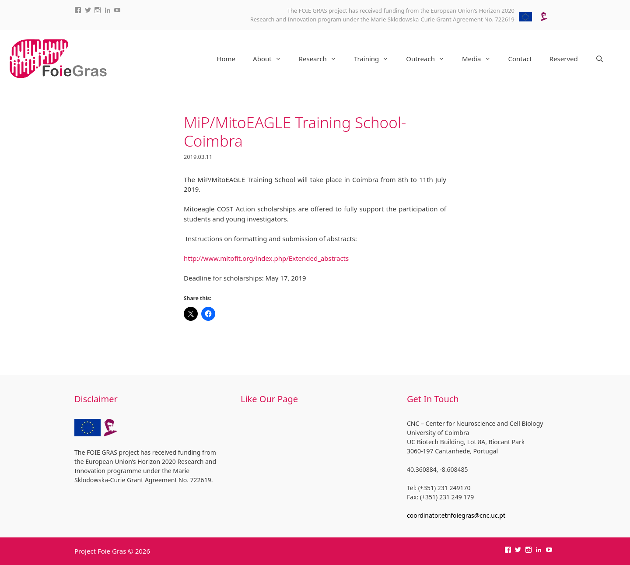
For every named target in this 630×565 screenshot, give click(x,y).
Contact (520, 58)
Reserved (564, 58)
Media (481, 58)
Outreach (429, 58)
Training (375, 58)
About (271, 58)
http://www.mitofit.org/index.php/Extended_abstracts (266, 258)
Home (226, 58)
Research (322, 58)
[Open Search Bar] (599, 58)
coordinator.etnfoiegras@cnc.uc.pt (456, 515)
